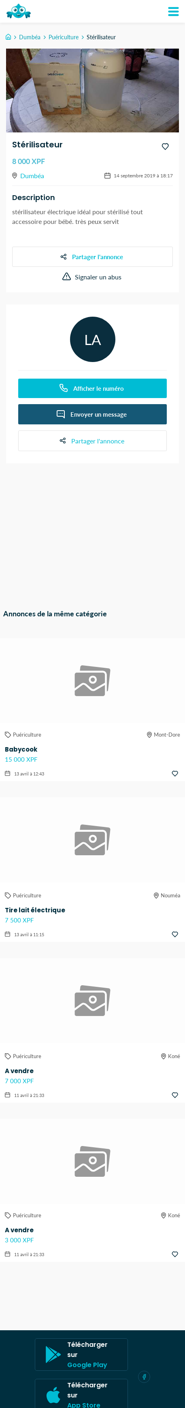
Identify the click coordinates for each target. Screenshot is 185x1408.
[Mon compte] (173, 11)
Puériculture (64, 37)
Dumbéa (29, 37)
